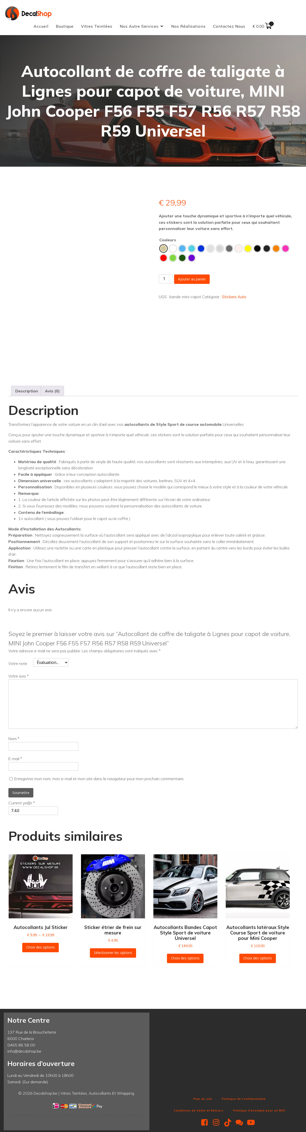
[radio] (163, 249)
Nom (13, 739)
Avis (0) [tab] (52, 392)
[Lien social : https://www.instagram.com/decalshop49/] (218, 1124)
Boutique (65, 26)
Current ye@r (21, 804)
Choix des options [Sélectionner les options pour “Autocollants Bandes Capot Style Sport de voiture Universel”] (185, 959)
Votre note (17, 664)
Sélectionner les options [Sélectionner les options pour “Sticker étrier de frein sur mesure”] (113, 953)
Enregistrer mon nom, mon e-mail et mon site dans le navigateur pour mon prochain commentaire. (99, 779)
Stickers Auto (234, 297)
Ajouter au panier (192, 280)
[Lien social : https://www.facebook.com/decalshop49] (206, 1124)
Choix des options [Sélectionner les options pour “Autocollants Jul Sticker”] (40, 948)
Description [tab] (26, 392)
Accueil (41, 26)
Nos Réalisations (188, 26)
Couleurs (167, 240)
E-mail (15, 759)
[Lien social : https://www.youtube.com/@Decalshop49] (253, 1124)
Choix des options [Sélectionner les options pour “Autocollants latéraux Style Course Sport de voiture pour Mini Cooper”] (257, 959)
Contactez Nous (229, 26)
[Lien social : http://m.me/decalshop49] (241, 1124)
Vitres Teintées (96, 26)
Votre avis (18, 677)
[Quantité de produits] (166, 279)
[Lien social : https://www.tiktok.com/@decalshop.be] (229, 1124)
